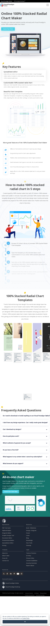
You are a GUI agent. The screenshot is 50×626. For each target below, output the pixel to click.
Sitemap (28, 545)
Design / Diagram (31, 530)
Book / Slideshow (31, 528)
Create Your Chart (8, 29)
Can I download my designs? (12, 429)
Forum (28, 533)
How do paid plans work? (11, 436)
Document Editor (7, 538)
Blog (27, 538)
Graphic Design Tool (8, 535)
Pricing (4, 545)
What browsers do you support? (13, 463)
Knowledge (29, 540)
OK (25, 621)
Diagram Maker (6, 533)
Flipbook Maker (6, 530)
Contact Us (5, 560)
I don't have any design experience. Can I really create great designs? (25, 422)
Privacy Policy (30, 558)
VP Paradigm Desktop (19, 1)
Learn (28, 535)
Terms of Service (31, 553)
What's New (5, 555)
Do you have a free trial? (10, 450)
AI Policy (28, 555)
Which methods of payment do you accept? (17, 443)
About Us (5, 553)
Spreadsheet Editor (7, 543)
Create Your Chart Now (10, 491)
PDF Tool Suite (6, 528)
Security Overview (31, 563)
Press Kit (4, 558)
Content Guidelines (31, 560)
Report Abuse (30, 565)
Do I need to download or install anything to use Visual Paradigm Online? (25, 416)
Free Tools (29, 543)
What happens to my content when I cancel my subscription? (22, 457)
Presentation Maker (8, 540)
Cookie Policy (25, 618)
